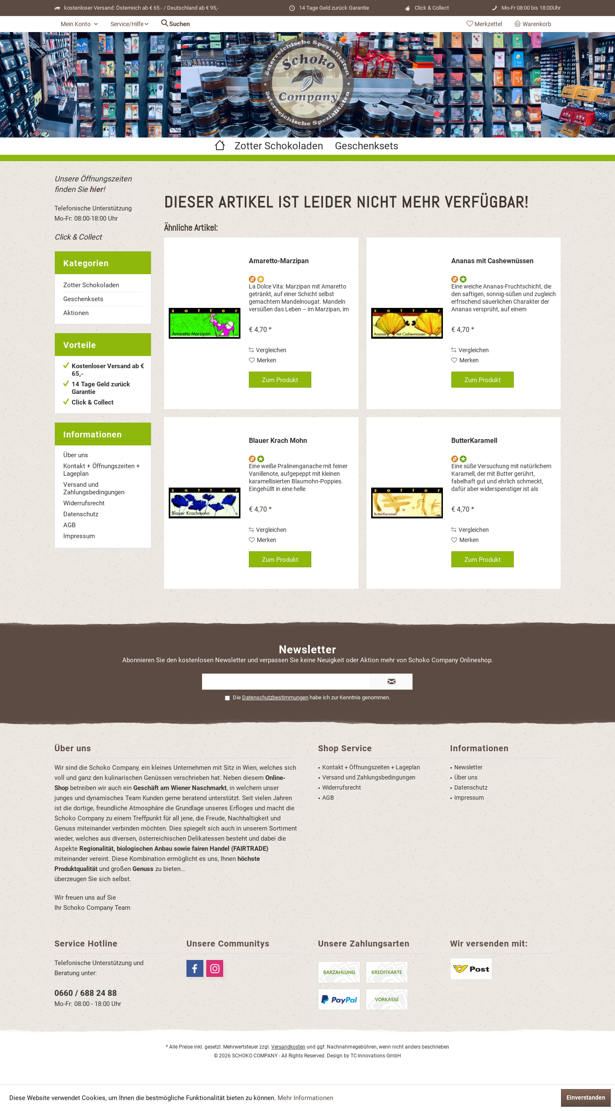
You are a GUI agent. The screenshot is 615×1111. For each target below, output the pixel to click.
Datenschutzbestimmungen (275, 697)
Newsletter (468, 767)
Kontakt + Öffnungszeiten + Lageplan (101, 469)
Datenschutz (80, 514)
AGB (69, 525)
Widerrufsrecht (84, 503)
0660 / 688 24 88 (85, 993)
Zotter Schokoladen (91, 285)
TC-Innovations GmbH (376, 1056)
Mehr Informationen (305, 1098)
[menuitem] (534, 24)
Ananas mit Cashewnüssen (492, 261)
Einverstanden (585, 1097)
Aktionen (76, 313)
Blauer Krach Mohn (278, 441)
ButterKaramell (474, 441)
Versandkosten (288, 1047)
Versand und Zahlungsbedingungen (93, 488)
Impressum (79, 536)
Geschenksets (83, 299)
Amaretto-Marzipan (279, 261)
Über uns (75, 455)
